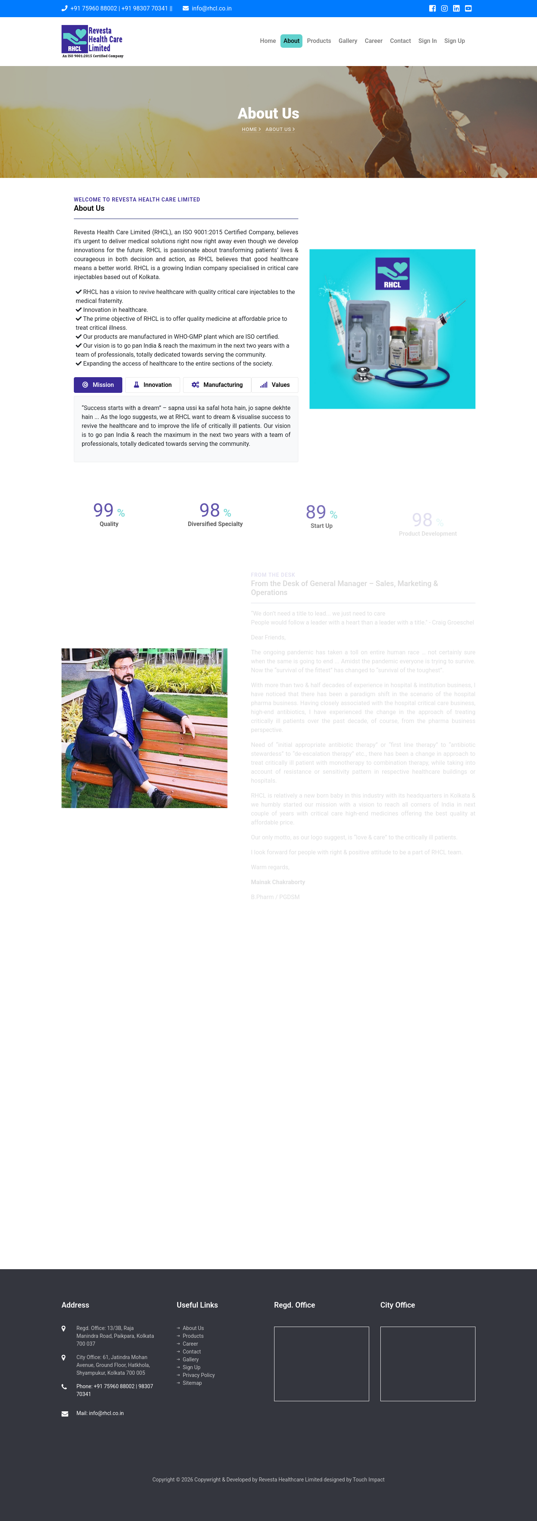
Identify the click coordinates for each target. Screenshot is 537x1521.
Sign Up (455, 40)
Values (275, 384)
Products (319, 40)
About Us (190, 1328)
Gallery (348, 40)
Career (374, 40)
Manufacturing (217, 384)
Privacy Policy (196, 1375)
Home (268, 40)
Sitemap (189, 1383)
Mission (98, 384)
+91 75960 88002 (93, 8)
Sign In (427, 40)
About (291, 40)
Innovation (153, 384)
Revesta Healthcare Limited (291, 1480)
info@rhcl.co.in (212, 8)
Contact (400, 40)
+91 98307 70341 (145, 8)
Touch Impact (368, 1480)
